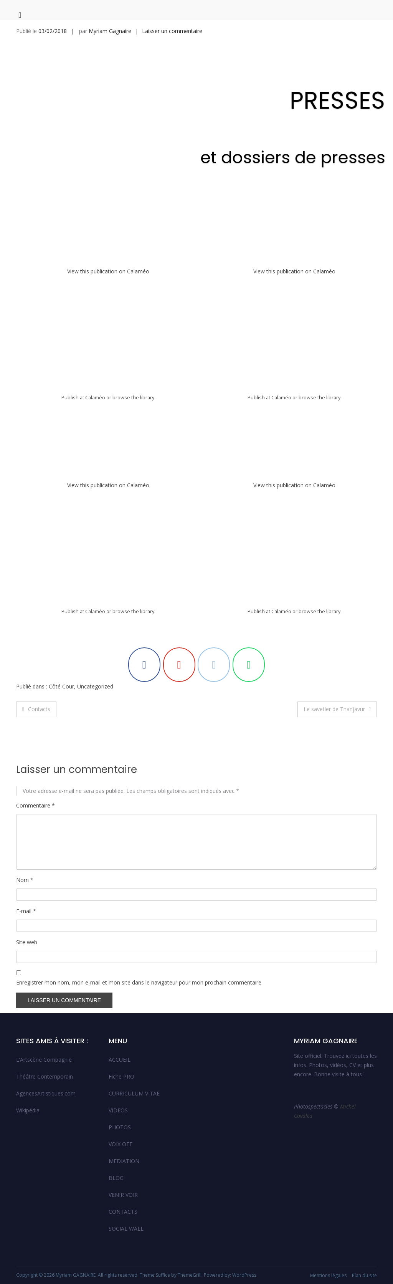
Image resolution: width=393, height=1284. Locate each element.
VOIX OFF (120, 1144)
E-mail (26, 911)
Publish (70, 397)
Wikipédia (28, 1110)
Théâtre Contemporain (44, 1076)
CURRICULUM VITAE (134, 1093)
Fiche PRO (121, 1076)
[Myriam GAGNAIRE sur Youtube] (179, 664)
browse (121, 397)
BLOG (116, 1177)
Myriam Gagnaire (110, 31)
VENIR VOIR (123, 1194)
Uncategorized (95, 686)
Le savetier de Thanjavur (334, 709)
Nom (24, 880)
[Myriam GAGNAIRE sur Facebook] (144, 664)
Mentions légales (328, 1275)
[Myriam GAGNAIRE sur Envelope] (214, 664)
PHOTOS (120, 1127)
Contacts (39, 709)
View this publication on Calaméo (108, 271)
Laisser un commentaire (172, 31)
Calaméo (95, 397)
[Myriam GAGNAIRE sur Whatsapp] (249, 664)
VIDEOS (118, 1110)
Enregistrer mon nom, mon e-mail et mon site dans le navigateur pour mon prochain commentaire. (139, 982)
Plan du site (364, 1275)
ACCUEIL (119, 1059)
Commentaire (35, 805)
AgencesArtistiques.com (46, 1093)
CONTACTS (123, 1211)
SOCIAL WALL (126, 1228)
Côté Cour (61, 686)
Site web (26, 942)
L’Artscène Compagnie (44, 1059)
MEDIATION (124, 1161)
